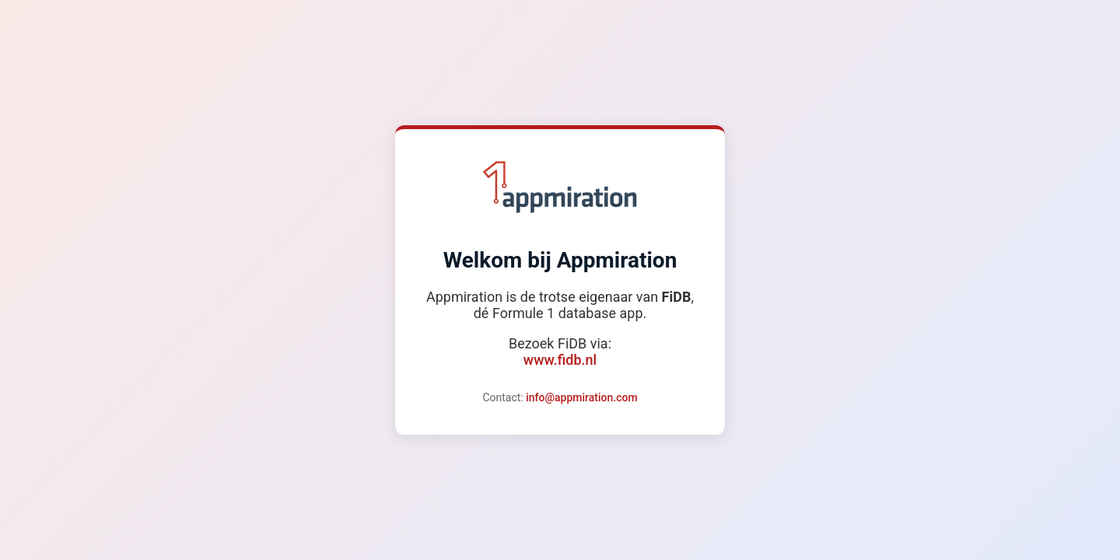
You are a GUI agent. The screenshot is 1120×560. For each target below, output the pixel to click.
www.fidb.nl (560, 360)
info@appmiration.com (581, 397)
